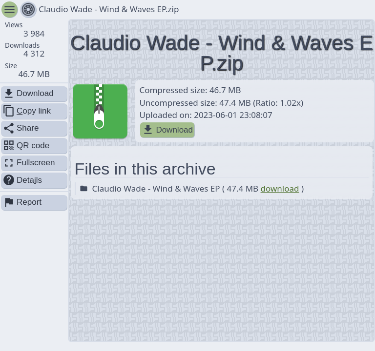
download (280, 188)
